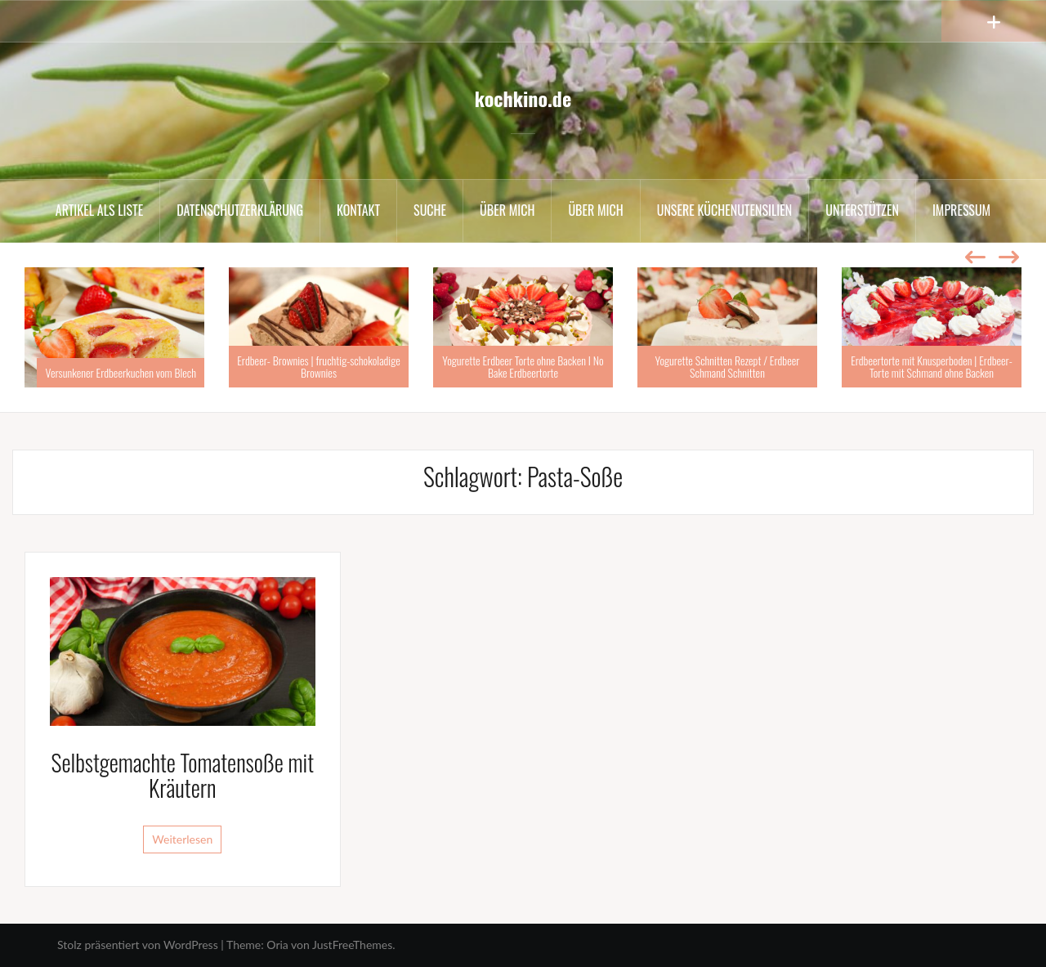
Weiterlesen (182, 839)
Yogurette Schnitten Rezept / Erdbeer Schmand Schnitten (727, 366)
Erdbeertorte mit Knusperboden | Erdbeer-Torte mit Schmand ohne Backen (931, 366)
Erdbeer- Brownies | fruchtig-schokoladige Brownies (318, 366)
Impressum (961, 210)
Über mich (507, 210)
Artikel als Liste (99, 210)
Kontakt (358, 210)
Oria (277, 944)
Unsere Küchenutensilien (725, 210)
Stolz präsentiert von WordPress (137, 944)
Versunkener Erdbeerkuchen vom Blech (120, 372)
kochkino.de (523, 98)
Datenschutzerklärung (240, 210)
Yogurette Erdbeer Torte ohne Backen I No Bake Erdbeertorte (522, 366)
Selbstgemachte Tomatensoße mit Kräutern (183, 774)
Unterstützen (862, 210)
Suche (429, 210)
